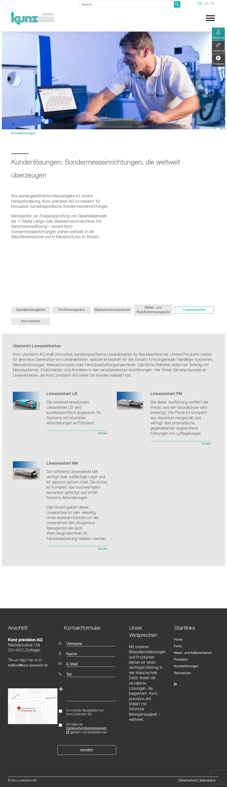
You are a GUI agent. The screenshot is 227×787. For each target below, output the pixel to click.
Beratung (218, 34)
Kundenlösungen (23, 133)
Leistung (218, 47)
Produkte (181, 659)
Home (178, 639)
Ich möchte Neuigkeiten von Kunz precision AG (85, 712)
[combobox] (126, 4)
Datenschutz (188, 780)
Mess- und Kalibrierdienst (193, 653)
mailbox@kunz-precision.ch (28, 665)
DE (200, 4)
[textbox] (87, 628)
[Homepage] (32, 23)
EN (206, 4)
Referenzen (182, 673)
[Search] (177, 4)
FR (213, 4)
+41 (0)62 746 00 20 (27, 660)
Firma (178, 646)
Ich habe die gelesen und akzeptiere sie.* (87, 728)
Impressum (208, 780)
